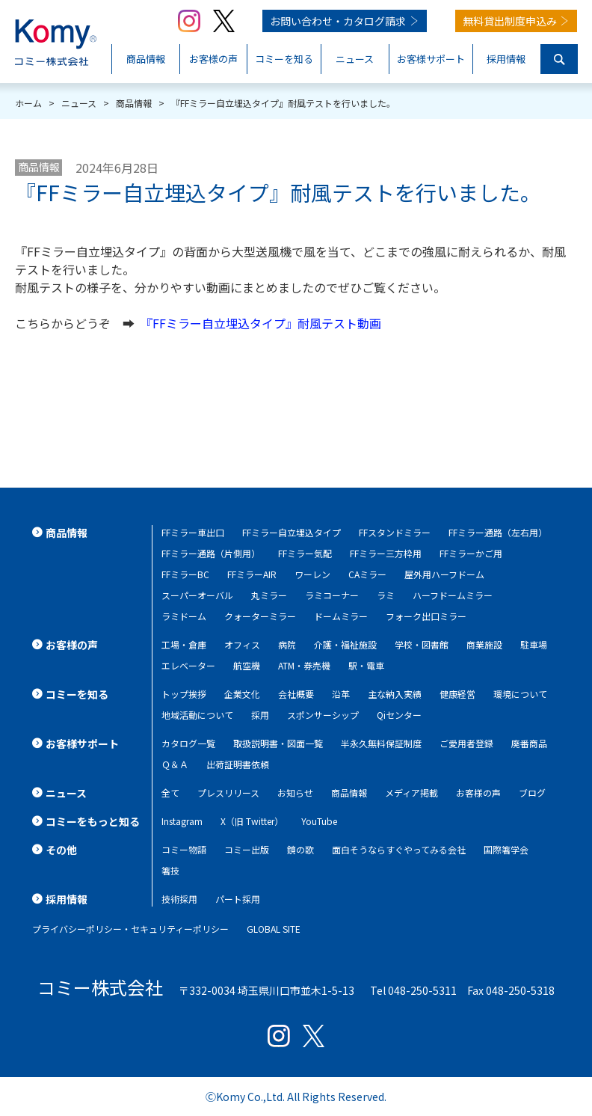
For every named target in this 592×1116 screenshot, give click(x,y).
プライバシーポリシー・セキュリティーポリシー (130, 928)
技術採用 (179, 898)
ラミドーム (183, 616)
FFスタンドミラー (395, 532)
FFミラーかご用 (471, 553)
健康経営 (457, 693)
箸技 (170, 870)
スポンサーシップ (323, 714)
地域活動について (197, 714)
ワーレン (312, 574)
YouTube (319, 821)
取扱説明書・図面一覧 (278, 743)
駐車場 (533, 644)
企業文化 (242, 693)
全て (170, 792)
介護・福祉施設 (345, 644)
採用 (260, 714)
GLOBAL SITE (273, 928)
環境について (520, 693)
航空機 (246, 665)
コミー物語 (183, 849)
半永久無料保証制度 (381, 743)
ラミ (386, 595)
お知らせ (295, 792)
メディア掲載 (411, 792)
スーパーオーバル (197, 595)
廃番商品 (529, 743)
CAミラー (367, 574)
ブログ (532, 792)
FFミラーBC (185, 574)
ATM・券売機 (304, 665)
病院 (287, 644)
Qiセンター (399, 714)
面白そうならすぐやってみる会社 (399, 849)
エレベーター (188, 665)
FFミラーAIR (252, 574)
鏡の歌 (300, 849)
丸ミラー (269, 595)
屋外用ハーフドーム (444, 574)
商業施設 (484, 644)
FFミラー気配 (305, 553)
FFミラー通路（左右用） (497, 532)
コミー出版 (246, 849)
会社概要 (296, 693)
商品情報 (39, 166)
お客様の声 (478, 792)
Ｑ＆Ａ (174, 764)
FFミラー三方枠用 (386, 553)
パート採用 (237, 898)
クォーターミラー (260, 616)
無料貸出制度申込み (510, 20)
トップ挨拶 (183, 693)
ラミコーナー (332, 595)
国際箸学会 (506, 849)
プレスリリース (228, 792)
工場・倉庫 (183, 644)
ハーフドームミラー (453, 595)
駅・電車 (366, 665)
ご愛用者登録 (466, 743)
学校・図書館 (421, 644)
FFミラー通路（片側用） (210, 553)
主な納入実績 (395, 693)
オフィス (242, 644)
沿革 (341, 693)
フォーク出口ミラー (426, 616)
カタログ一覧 (188, 743)
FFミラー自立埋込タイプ (291, 532)
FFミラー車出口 (192, 532)
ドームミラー (341, 616)
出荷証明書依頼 (237, 764)
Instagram (182, 821)
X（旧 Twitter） (252, 821)
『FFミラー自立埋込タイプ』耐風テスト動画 (264, 323)
